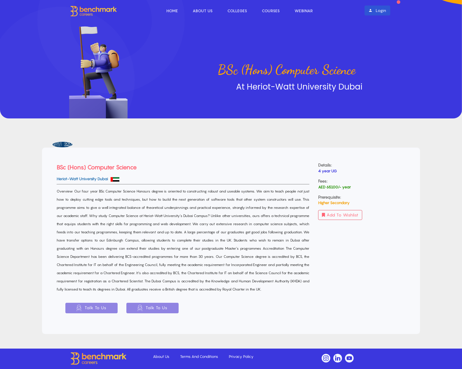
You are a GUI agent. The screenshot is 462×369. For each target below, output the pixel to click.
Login (377, 10)
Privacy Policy (241, 356)
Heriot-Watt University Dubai (83, 178)
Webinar (303, 10)
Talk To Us (92, 308)
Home (172, 10)
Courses (271, 10)
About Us (203, 10)
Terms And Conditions (199, 356)
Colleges (237, 10)
